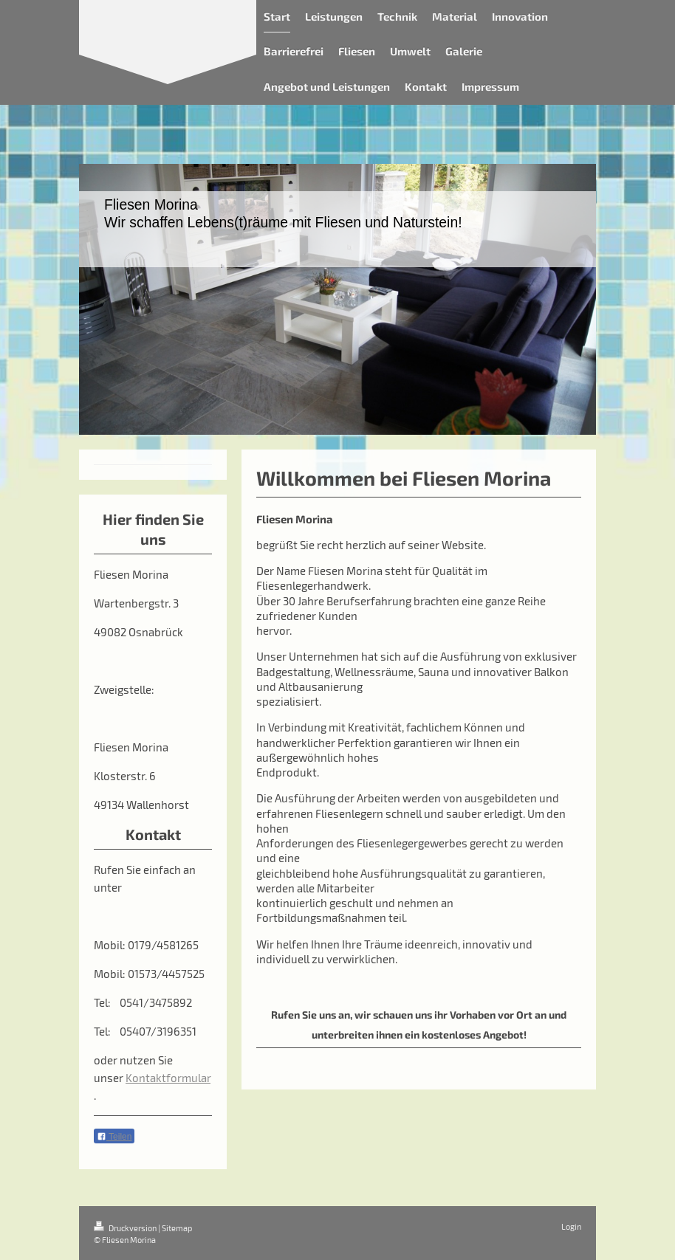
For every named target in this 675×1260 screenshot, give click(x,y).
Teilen (114, 1137)
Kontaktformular (168, 1077)
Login (571, 1226)
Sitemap (177, 1228)
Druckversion (126, 1228)
